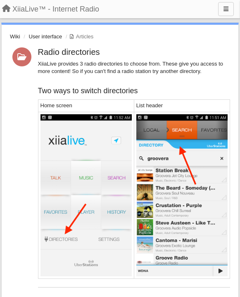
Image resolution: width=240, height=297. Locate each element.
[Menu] (226, 9)
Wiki (15, 36)
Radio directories (69, 52)
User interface (45, 36)
